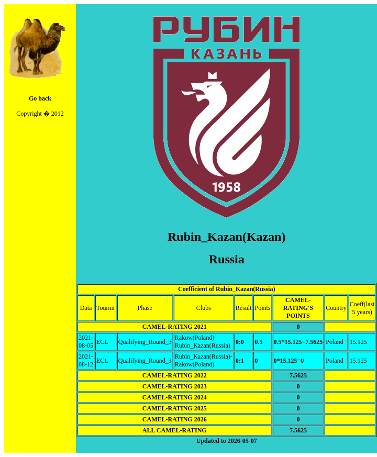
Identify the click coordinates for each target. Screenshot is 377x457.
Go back (40, 98)
